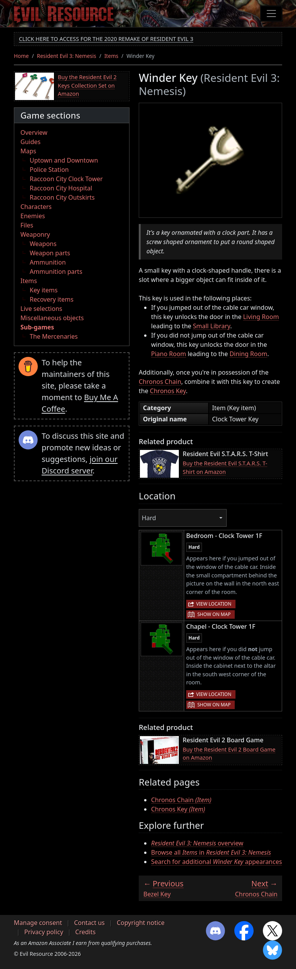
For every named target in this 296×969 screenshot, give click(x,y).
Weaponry (35, 234)
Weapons (43, 243)
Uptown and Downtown (64, 160)
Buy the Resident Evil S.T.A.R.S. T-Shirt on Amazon (225, 467)
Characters (36, 206)
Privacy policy (43, 932)
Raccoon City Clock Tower (66, 179)
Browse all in (211, 852)
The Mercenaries (54, 336)
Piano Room (168, 354)
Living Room (261, 316)
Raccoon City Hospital (61, 188)
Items (111, 55)
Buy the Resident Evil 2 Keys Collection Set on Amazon (87, 85)
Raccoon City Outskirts (62, 197)
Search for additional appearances (216, 861)
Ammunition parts (56, 271)
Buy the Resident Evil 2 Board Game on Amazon (229, 754)
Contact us (89, 922)
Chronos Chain (160, 381)
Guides (30, 141)
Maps (28, 151)
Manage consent (38, 922)
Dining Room (248, 354)
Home (21, 55)
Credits (85, 932)
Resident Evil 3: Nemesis (66, 55)
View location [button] (213, 604)
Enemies (32, 216)
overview (197, 843)
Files (26, 225)
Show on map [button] (213, 614)
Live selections (41, 308)
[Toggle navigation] (271, 13)
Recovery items (52, 299)
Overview (33, 132)
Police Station (49, 169)
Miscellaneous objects (52, 318)
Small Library (211, 326)
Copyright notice (141, 922)
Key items (43, 290)
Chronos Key (168, 391)
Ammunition (48, 262)
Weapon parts (50, 253)
